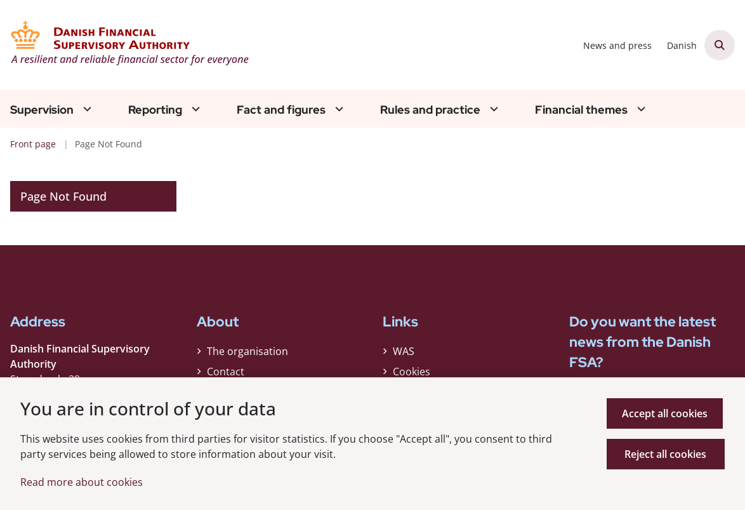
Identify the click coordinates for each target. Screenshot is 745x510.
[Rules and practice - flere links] (492, 109)
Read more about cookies (81, 482)
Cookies (411, 375)
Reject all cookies (667, 454)
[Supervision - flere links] (86, 109)
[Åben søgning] (719, 45)
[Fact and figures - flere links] (338, 109)
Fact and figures (281, 109)
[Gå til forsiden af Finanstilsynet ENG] (125, 44)
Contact (225, 375)
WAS (403, 354)
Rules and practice (430, 109)
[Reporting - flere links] (194, 109)
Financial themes (581, 109)
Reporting (155, 109)
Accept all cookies (666, 413)
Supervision (42, 109)
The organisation (247, 354)
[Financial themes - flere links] (640, 109)
